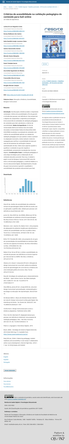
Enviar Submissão (10, 370)
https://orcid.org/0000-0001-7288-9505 (14, 53)
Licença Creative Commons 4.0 (17, 399)
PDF (46, 64)
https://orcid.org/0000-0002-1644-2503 (14, 46)
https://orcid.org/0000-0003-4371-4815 (14, 75)
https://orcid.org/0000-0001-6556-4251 (14, 38)
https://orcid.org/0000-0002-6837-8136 (14, 60)
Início (5, 7)
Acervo (10, 7)
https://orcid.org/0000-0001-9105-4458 (14, 68)
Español (6, 359)
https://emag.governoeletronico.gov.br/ (16, 334)
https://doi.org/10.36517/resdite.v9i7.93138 (20, 95)
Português (7, 362)
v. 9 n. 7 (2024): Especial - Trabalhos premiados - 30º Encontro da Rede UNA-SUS (36, 7)
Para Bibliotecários (8, 387)
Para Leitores (7, 381)
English (6, 357)
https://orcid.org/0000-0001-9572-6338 (14, 90)
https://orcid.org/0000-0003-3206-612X (14, 31)
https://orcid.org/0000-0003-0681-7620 (14, 82)
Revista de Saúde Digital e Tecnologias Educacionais (21, 2)
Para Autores (7, 384)
